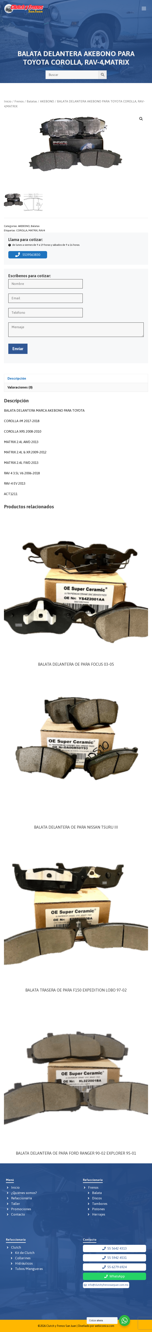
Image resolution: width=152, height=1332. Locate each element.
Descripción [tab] (17, 378)
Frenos (19, 101)
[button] (141, 118)
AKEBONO (47, 101)
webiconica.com (104, 1325)
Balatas (32, 101)
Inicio (7, 101)
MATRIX (33, 230)
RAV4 (42, 230)
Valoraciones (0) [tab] (20, 387)
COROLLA (21, 230)
